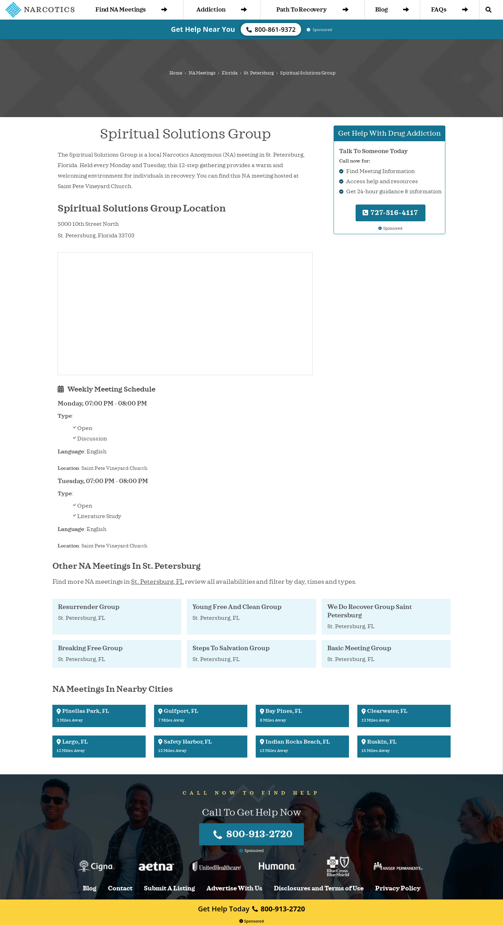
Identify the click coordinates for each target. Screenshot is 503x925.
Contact (120, 888)
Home (175, 73)
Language (71, 451)
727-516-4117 (390, 212)
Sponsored (251, 921)
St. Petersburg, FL (157, 582)
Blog (392, 9)
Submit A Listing (169, 888)
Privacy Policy (398, 888)
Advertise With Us (234, 888)
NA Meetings (202, 73)
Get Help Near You (203, 29)
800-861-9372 (271, 29)
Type (65, 416)
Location (68, 468)
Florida (230, 73)
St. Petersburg (259, 73)
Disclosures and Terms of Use (319, 888)
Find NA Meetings (131, 9)
